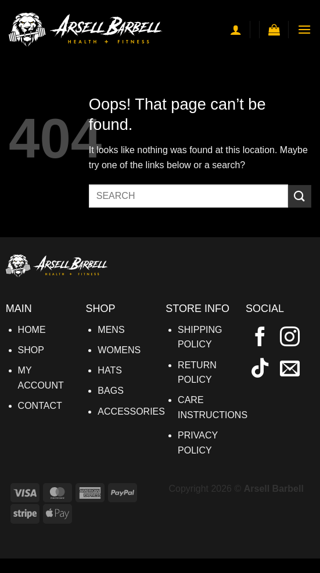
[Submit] (299, 196)
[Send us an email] (290, 369)
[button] (274, 29)
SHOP (31, 350)
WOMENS (119, 350)
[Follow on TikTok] (260, 369)
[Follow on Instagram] (290, 338)
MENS (111, 330)
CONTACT (40, 406)
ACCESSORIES (131, 411)
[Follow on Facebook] (260, 338)
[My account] (236, 29)
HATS (109, 370)
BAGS (110, 391)
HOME (32, 330)
